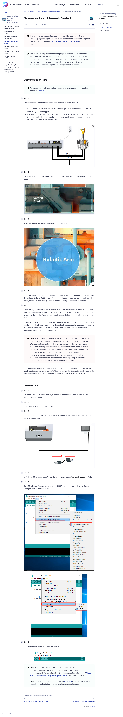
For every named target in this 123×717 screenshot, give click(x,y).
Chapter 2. (42, 91)
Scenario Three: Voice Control (84, 701)
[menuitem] (11, 27)
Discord (87, 4)
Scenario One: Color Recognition (36, 701)
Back (5, 13)
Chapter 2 (68, 681)
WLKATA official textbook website (65, 41)
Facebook (74, 4)
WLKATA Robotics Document (24, 4)
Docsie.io (92, 706)
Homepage (60, 4)
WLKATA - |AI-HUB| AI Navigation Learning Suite (44, 11)
